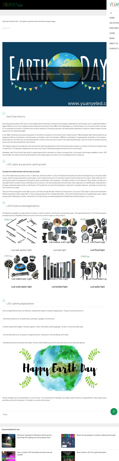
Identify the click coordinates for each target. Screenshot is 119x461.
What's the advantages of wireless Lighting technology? (96, 435)
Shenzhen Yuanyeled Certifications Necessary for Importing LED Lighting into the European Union (34, 436)
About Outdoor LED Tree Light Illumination (91, 452)
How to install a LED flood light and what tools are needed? (34, 453)
